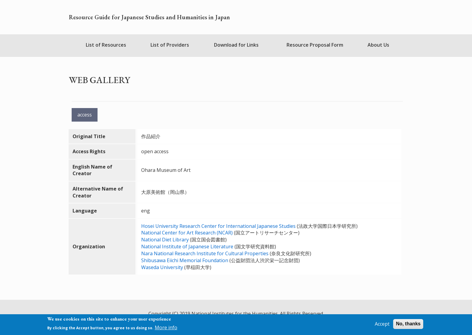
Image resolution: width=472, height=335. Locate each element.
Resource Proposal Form (315, 45)
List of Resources (106, 45)
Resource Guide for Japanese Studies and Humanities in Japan (149, 17)
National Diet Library (165, 239)
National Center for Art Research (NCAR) (187, 232)
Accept (382, 325)
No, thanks (408, 325)
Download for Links (236, 45)
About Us (378, 45)
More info (166, 329)
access (84, 114)
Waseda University (162, 267)
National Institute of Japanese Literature (187, 246)
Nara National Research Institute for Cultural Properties (205, 253)
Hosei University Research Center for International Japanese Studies (219, 226)
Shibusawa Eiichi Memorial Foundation (184, 260)
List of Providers (170, 45)
